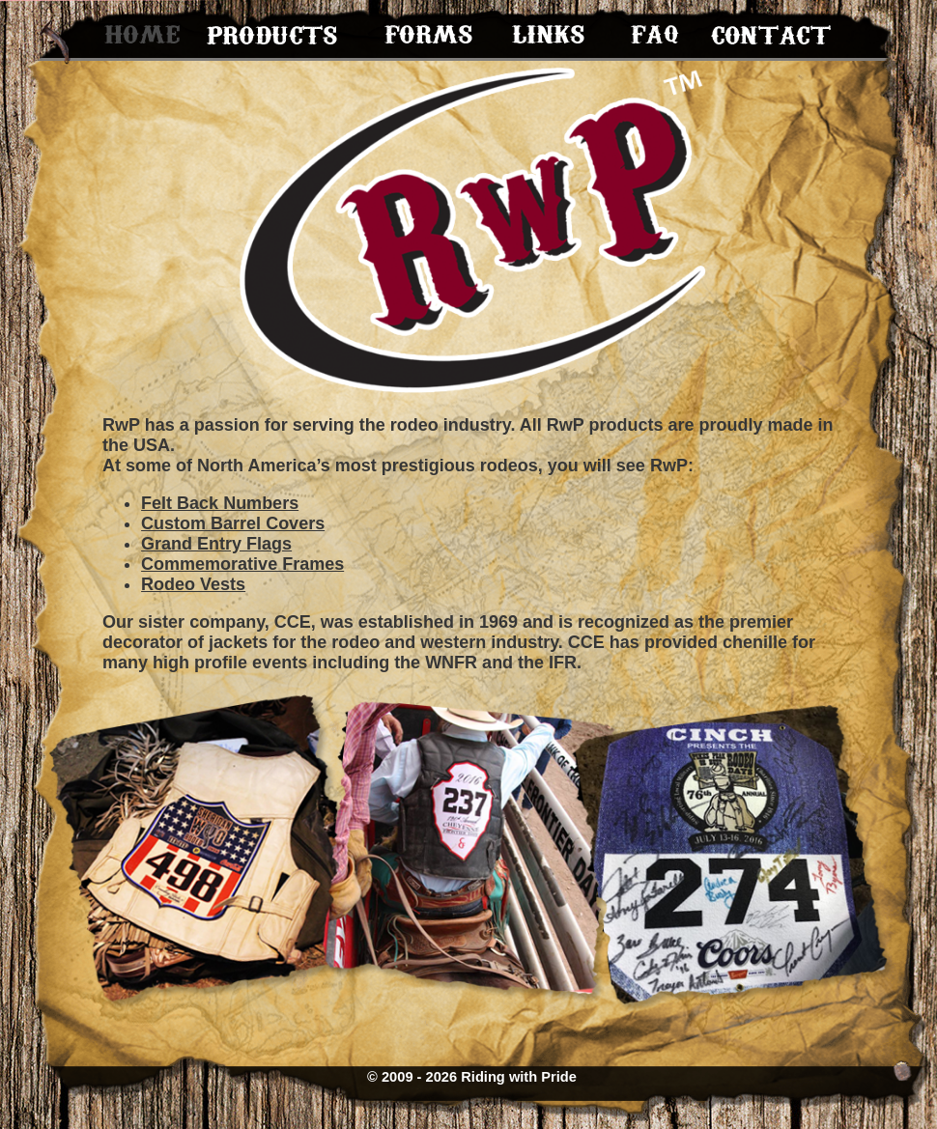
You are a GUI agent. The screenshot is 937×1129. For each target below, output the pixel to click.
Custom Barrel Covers (233, 523)
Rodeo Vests (193, 584)
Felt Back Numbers (219, 503)
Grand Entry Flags (216, 543)
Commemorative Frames (242, 564)
